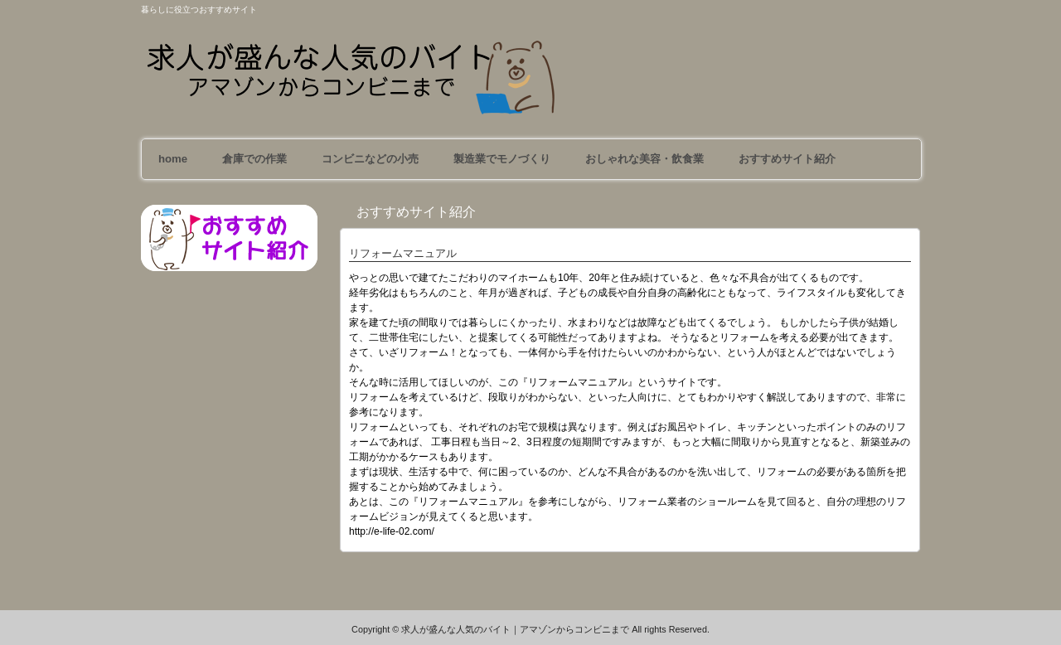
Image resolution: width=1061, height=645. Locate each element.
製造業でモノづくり (501, 159)
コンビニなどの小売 (370, 159)
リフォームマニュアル (403, 253)
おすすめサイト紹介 (787, 159)
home (172, 159)
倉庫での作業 (254, 159)
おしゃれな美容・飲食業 (644, 159)
